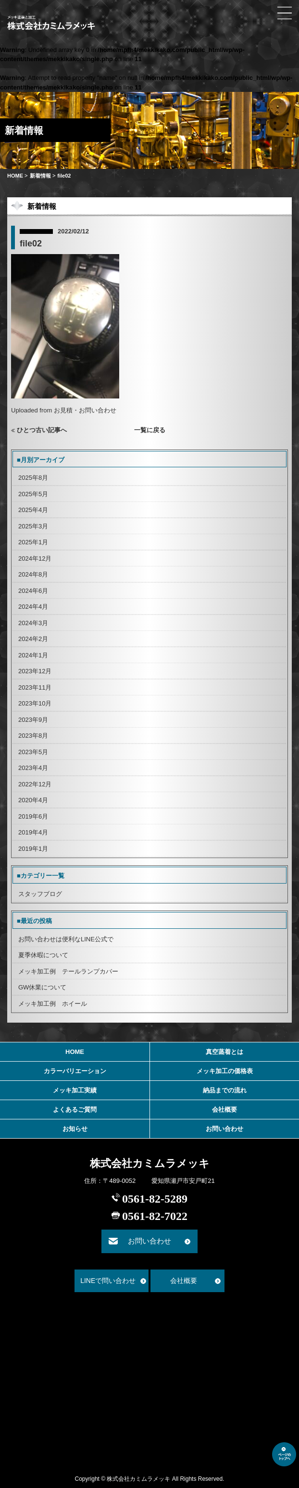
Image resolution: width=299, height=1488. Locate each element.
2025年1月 (33, 542)
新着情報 (40, 176)
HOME (15, 176)
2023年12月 (34, 671)
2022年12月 (34, 784)
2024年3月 (33, 623)
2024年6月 (33, 590)
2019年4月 (33, 832)
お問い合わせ (224, 1128)
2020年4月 (33, 800)
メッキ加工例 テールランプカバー (68, 971)
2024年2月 (33, 638)
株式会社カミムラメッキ (150, 1163)
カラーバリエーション (75, 1071)
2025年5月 (33, 494)
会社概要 (224, 1109)
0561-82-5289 (154, 1199)
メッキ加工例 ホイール (52, 1003)
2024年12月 (34, 558)
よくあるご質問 (75, 1109)
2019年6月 (33, 816)
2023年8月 (33, 735)
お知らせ (74, 1128)
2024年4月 (33, 606)
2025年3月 (33, 526)
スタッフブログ (40, 894)
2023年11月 (34, 687)
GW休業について (42, 987)
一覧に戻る (149, 430)
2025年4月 (33, 509)
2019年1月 (33, 848)
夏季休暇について (43, 955)
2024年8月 (33, 574)
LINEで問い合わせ (108, 1280)
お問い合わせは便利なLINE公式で (65, 939)
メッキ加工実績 (75, 1090)
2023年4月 (33, 767)
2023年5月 (33, 752)
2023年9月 (33, 719)
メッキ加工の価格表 (225, 1071)
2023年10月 (34, 703)
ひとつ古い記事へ (42, 430)
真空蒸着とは (224, 1051)
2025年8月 (33, 477)
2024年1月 (33, 655)
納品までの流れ (225, 1090)
